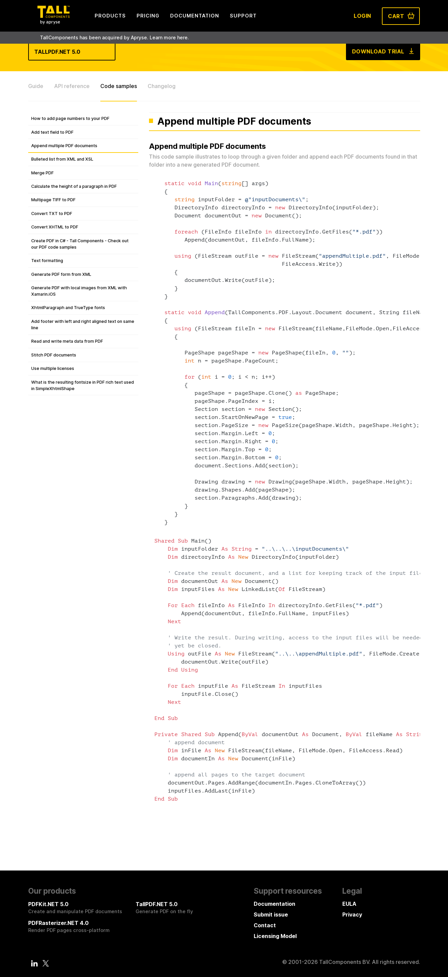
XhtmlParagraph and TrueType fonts (68, 307)
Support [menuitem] (243, 15)
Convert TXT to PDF (51, 213)
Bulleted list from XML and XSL (62, 159)
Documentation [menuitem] (194, 15)
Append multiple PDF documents (64, 145)
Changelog (162, 86)
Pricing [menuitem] (148, 15)
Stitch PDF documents (53, 354)
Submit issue (271, 914)
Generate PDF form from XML (61, 274)
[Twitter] (46, 963)
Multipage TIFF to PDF (53, 199)
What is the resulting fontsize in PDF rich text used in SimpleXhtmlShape (82, 385)
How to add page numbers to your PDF (70, 118)
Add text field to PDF (52, 132)
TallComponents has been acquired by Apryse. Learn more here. (114, 37)
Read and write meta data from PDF (67, 341)
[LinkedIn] (34, 963)
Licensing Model (275, 936)
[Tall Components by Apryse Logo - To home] (53, 22)
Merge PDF (42, 172)
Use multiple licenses (52, 368)
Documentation (274, 903)
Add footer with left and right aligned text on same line (82, 324)
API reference (72, 86)
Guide (35, 86)
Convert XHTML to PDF (54, 226)
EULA (349, 903)
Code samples (118, 86)
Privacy (352, 914)
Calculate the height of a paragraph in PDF (74, 186)
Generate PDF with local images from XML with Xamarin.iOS (79, 291)
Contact (265, 925)
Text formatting (47, 260)
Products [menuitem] (110, 15)
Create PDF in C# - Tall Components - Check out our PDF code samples (80, 244)
